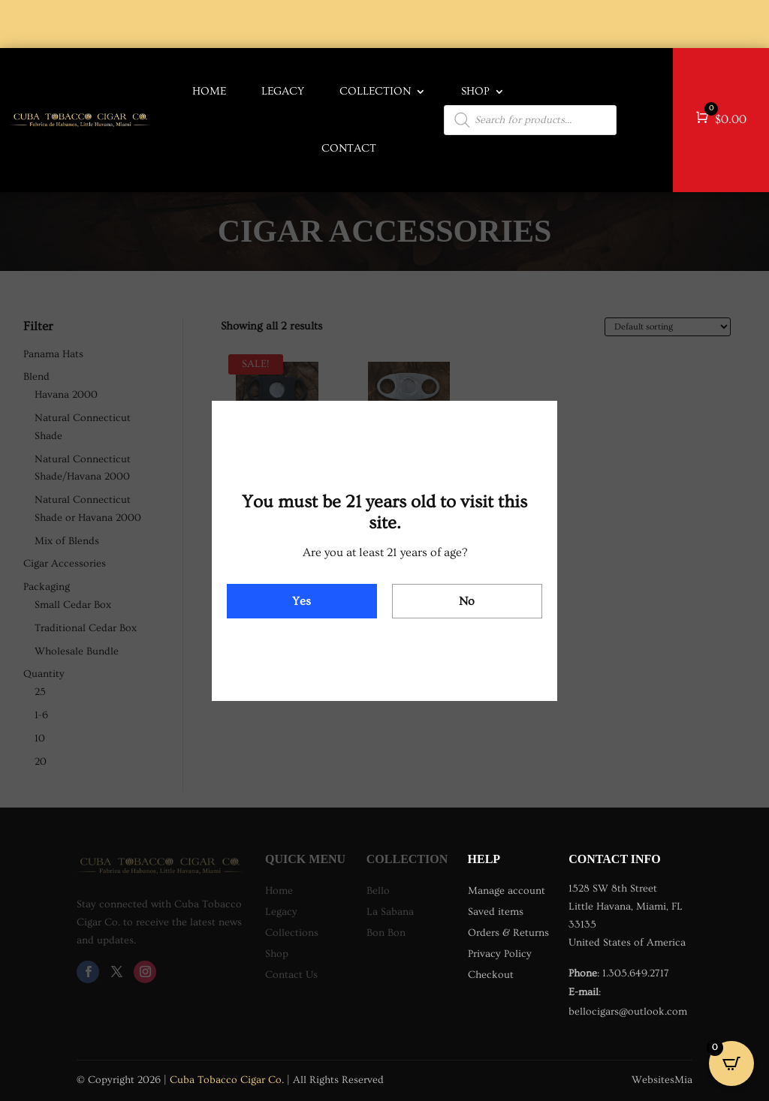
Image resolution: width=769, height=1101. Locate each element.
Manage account (506, 891)
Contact (348, 148)
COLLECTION (375, 91)
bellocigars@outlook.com (627, 1012)
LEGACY (282, 91)
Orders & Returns (508, 933)
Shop (475, 91)
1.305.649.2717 (635, 973)
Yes (301, 601)
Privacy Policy (500, 954)
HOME (209, 91)
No (467, 601)
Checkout (491, 975)
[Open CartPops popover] (731, 1063)
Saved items (495, 912)
